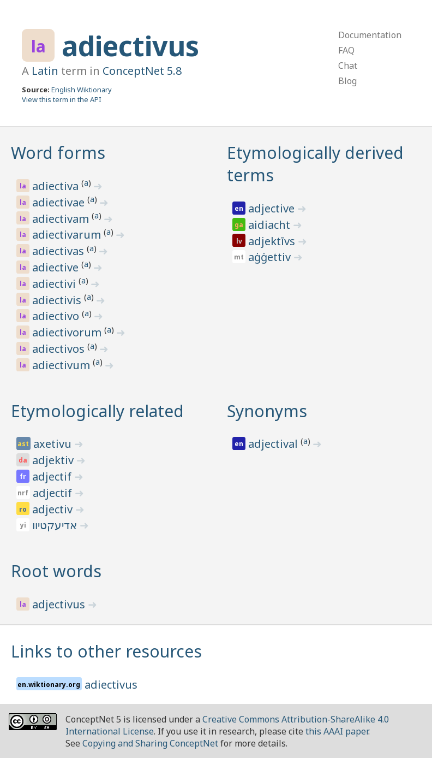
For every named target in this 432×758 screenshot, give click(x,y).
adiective (56, 267)
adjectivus (60, 604)
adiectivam (62, 218)
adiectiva (56, 186)
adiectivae (59, 202)
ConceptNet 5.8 (142, 70)
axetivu (53, 443)
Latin (45, 70)
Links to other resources (106, 651)
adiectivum (62, 365)
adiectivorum (68, 332)
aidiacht (270, 224)
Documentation (369, 35)
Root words (56, 571)
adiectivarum (68, 234)
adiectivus (130, 45)
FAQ (346, 50)
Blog (347, 81)
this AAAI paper (336, 731)
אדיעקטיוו (56, 525)
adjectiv (53, 509)
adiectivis (58, 300)
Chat (347, 66)
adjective (272, 208)
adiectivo (57, 316)
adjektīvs (273, 241)
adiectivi (55, 283)
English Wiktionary (81, 89)
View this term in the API (61, 99)
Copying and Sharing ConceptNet (150, 743)
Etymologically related (97, 411)
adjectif (53, 476)
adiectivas (59, 251)
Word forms (58, 152)
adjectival (274, 443)
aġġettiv (270, 257)
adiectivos (59, 348)
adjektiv (54, 460)
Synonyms (267, 411)
